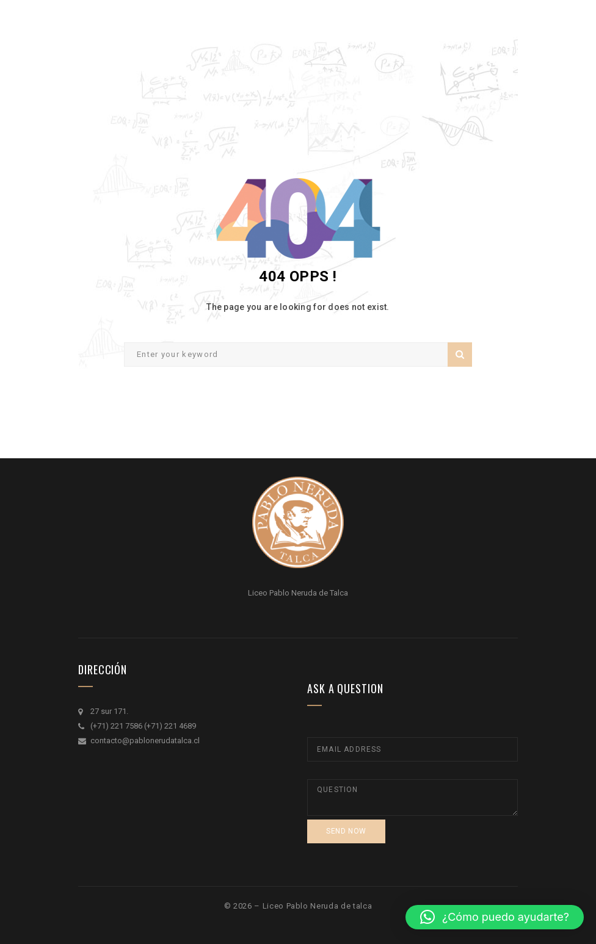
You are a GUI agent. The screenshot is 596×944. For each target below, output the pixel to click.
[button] (494, 917)
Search (460, 354)
